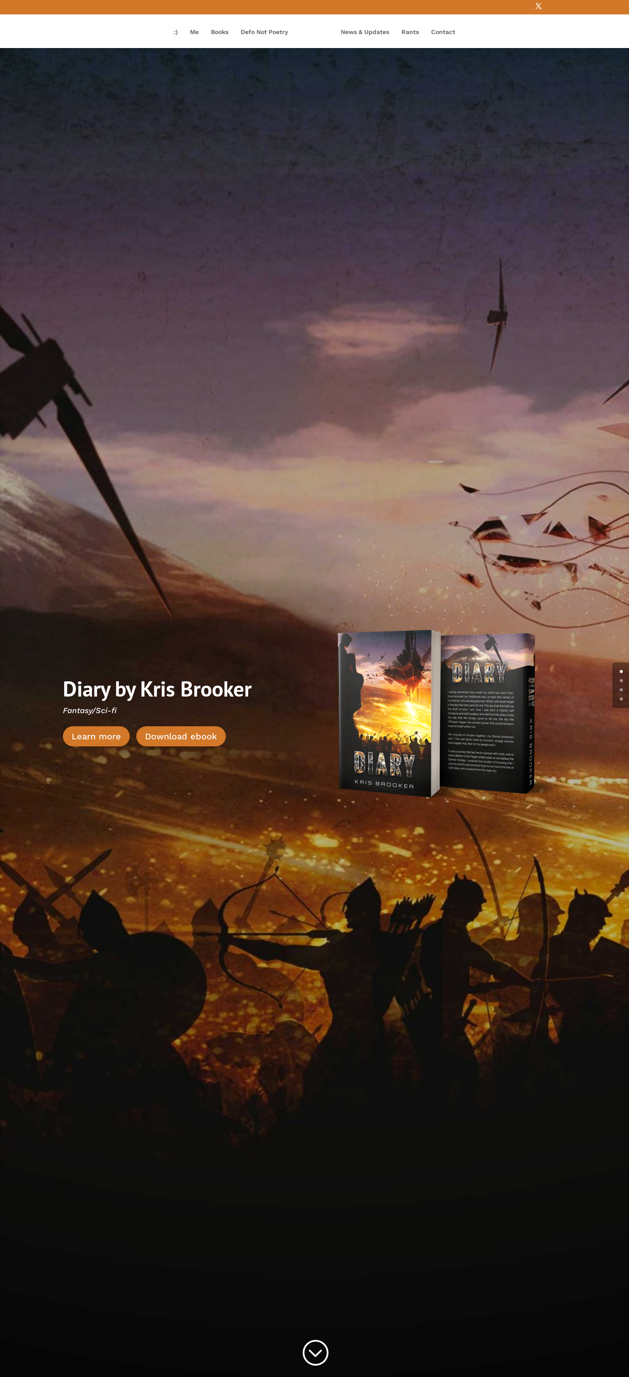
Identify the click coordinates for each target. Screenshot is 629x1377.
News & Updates (365, 32)
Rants (410, 32)
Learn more (96, 736)
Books (219, 32)
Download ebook (181, 736)
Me (194, 32)
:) (176, 32)
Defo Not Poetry (264, 32)
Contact (443, 32)
